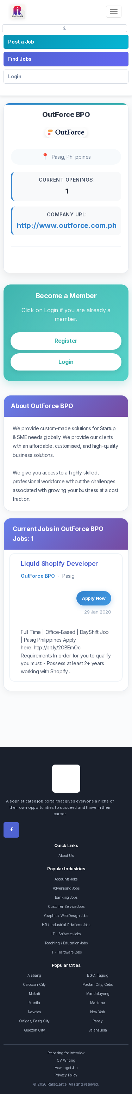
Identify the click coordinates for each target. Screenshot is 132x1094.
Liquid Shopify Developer (59, 563)
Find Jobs (20, 59)
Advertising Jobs (66, 888)
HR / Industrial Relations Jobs (66, 925)
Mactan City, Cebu (97, 984)
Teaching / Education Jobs (65, 943)
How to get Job (66, 1068)
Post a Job (21, 42)
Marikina (97, 1003)
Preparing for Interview (66, 1053)
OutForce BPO (38, 576)
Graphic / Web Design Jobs (66, 915)
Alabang (34, 975)
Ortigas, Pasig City (34, 1021)
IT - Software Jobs (66, 934)
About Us (65, 855)
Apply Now (94, 598)
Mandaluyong (97, 993)
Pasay (97, 1021)
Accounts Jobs (66, 879)
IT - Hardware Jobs (65, 952)
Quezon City (34, 1030)
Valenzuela (97, 1030)
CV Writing (66, 1060)
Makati (34, 993)
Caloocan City (34, 984)
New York (97, 1012)
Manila (34, 1003)
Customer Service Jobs (66, 906)
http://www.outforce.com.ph (67, 225)
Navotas (34, 1012)
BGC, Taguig (97, 975)
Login (14, 76)
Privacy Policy (66, 1075)
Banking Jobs (66, 897)
